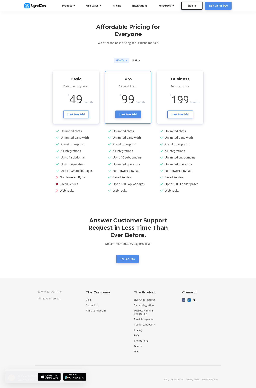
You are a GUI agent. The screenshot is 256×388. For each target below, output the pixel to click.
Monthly (121, 60)
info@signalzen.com (174, 379)
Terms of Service (210, 379)
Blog (88, 299)
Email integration (144, 319)
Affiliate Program (96, 310)
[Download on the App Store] (49, 377)
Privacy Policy (192, 379)
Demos (138, 346)
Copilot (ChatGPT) (144, 324)
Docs (137, 351)
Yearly (136, 60)
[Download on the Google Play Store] (74, 377)
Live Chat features (144, 299)
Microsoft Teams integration (143, 312)
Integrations (141, 340)
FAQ (136, 335)
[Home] (35, 5)
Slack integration (144, 305)
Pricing (138, 330)
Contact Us (92, 305)
